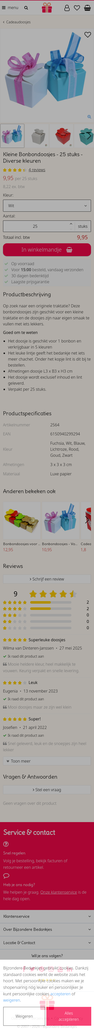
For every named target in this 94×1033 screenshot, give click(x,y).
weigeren (11, 1000)
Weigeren (24, 1016)
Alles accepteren (69, 1016)
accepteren (60, 994)
